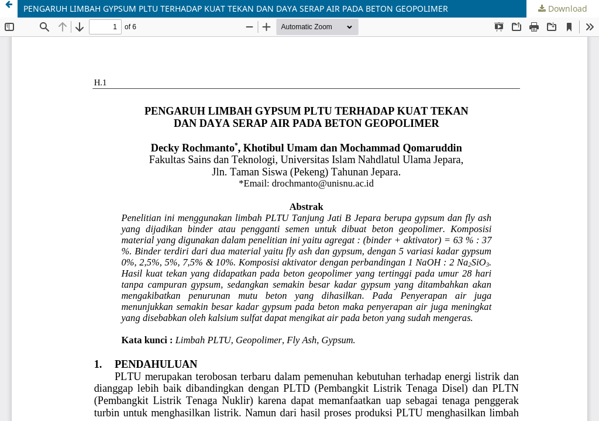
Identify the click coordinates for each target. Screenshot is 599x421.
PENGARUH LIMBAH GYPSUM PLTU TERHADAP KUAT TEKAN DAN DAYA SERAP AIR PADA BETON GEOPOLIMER (235, 8)
